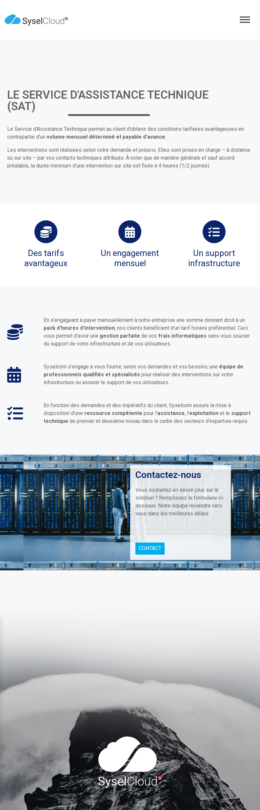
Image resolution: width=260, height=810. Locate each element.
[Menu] (245, 19)
